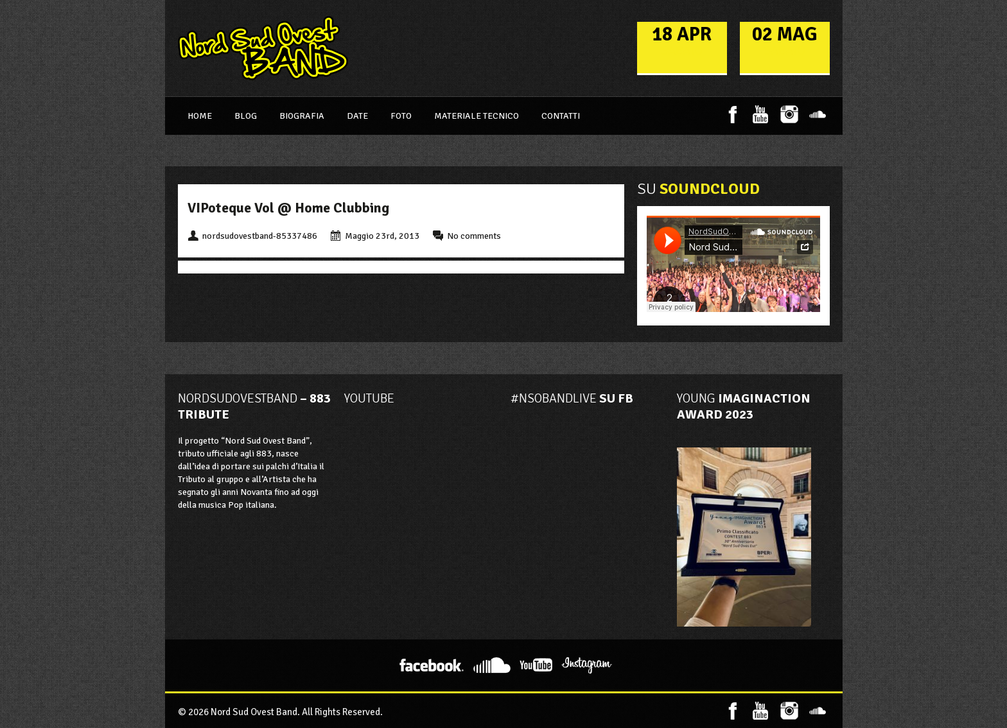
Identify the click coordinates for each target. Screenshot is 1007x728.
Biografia (301, 115)
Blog (245, 115)
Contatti (560, 115)
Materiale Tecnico (476, 115)
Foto (401, 115)
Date (357, 115)
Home (200, 115)
